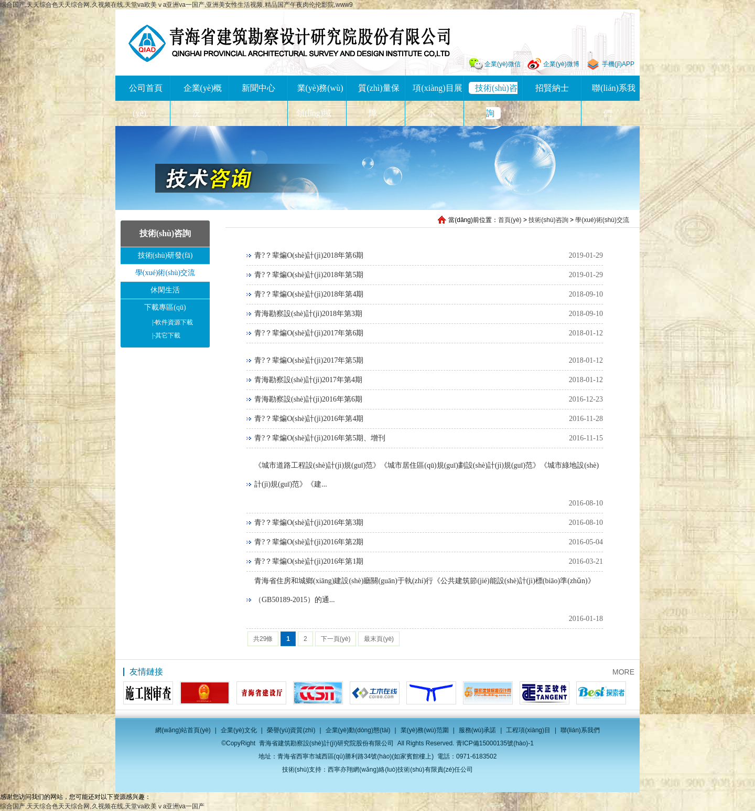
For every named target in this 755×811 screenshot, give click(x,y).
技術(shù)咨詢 (548, 220)
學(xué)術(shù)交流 (602, 220)
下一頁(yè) (336, 639)
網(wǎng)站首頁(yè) (183, 730)
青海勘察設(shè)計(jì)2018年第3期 (308, 314)
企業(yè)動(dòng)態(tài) (358, 730)
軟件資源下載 (172, 322)
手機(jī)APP (618, 64)
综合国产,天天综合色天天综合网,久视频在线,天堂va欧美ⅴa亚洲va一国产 (102, 806)
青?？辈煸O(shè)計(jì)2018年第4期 (308, 294)
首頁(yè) (510, 220)
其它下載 (166, 335)
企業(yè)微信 (502, 64)
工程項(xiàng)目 (528, 730)
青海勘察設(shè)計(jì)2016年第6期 (308, 399)
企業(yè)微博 (561, 64)
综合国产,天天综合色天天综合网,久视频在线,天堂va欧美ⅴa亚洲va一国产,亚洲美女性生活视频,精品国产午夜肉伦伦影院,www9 (176, 4)
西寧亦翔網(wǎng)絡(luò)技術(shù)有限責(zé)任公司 (400, 769)
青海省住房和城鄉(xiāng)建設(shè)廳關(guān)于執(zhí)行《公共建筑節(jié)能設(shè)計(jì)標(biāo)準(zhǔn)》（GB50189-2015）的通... (424, 590)
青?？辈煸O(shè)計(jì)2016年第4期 (308, 419)
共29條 (263, 639)
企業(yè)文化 (239, 730)
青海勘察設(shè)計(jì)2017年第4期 (308, 380)
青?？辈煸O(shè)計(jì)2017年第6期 (308, 333)
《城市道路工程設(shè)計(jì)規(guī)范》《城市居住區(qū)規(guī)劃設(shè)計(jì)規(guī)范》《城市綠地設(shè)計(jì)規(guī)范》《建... (426, 474)
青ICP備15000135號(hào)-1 (495, 743)
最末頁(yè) (379, 639)
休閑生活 (165, 290)
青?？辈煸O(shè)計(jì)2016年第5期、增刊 (319, 438)
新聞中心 (258, 87)
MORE (623, 672)
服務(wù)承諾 (477, 730)
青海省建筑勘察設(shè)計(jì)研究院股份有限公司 (289, 43)
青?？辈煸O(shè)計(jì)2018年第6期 (308, 255)
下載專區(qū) (165, 307)
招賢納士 (552, 87)
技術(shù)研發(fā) (165, 255)
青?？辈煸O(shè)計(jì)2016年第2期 (308, 542)
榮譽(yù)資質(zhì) (291, 730)
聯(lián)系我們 (580, 730)
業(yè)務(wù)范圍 (425, 730)
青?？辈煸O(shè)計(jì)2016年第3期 (308, 522)
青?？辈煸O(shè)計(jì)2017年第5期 (308, 360)
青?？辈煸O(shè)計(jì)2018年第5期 (308, 275)
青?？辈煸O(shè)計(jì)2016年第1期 (308, 561)
